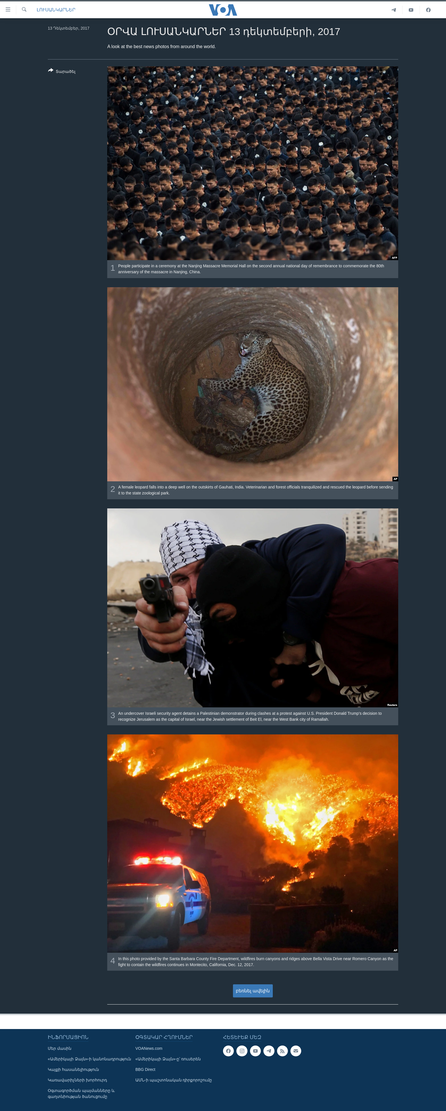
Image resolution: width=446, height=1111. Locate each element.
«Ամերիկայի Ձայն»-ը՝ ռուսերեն (168, 1059)
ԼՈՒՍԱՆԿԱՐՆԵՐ (56, 9)
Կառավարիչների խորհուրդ (77, 1080)
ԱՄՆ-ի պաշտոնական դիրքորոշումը (173, 1080)
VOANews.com (148, 1048)
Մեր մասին (59, 1048)
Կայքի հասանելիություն (73, 1069)
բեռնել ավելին (252, 990)
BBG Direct (145, 1069)
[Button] (61, 72)
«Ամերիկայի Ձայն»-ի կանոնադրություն (89, 1059)
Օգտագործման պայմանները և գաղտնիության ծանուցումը (81, 1093)
